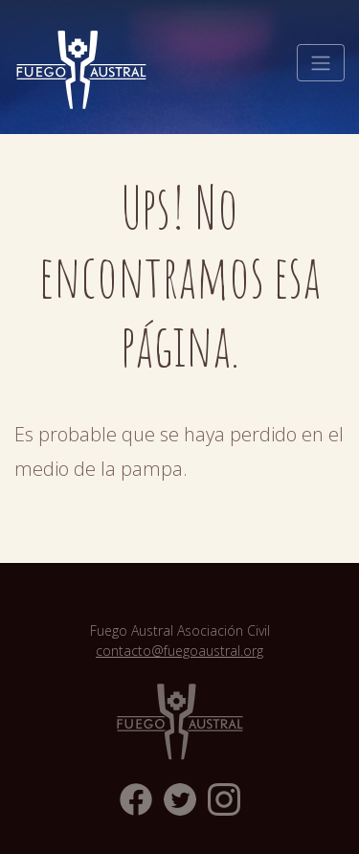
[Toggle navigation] (321, 63)
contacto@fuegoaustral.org (179, 650)
